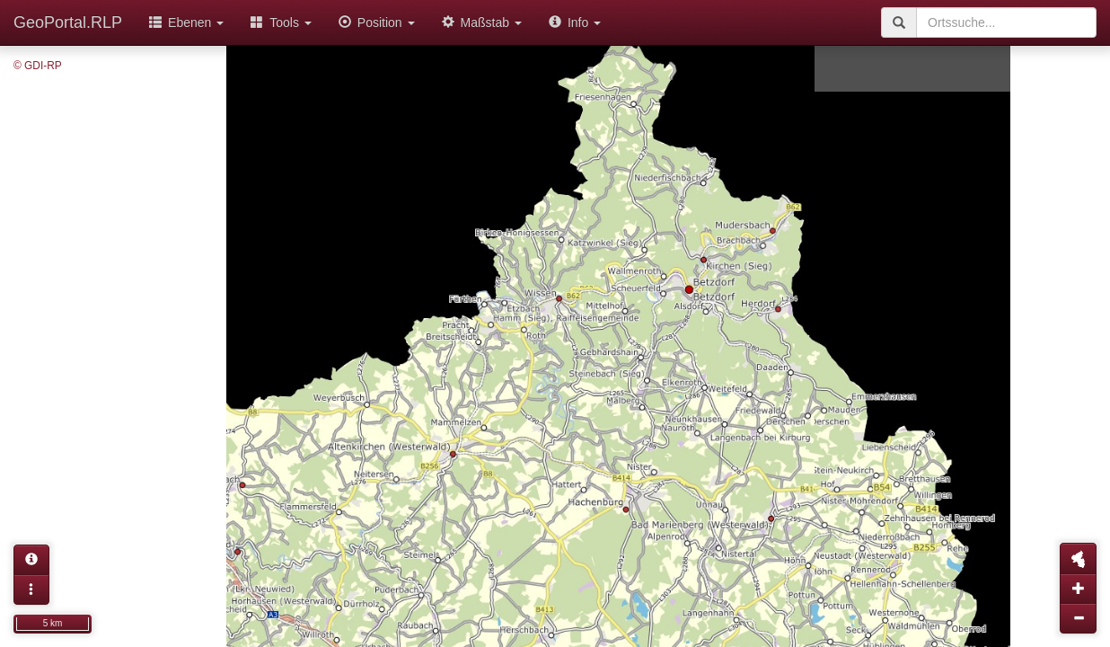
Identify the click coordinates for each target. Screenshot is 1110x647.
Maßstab (482, 22)
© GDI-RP (37, 65)
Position (377, 22)
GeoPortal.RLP (67, 22)
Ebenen (186, 22)
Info (575, 22)
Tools (281, 22)
